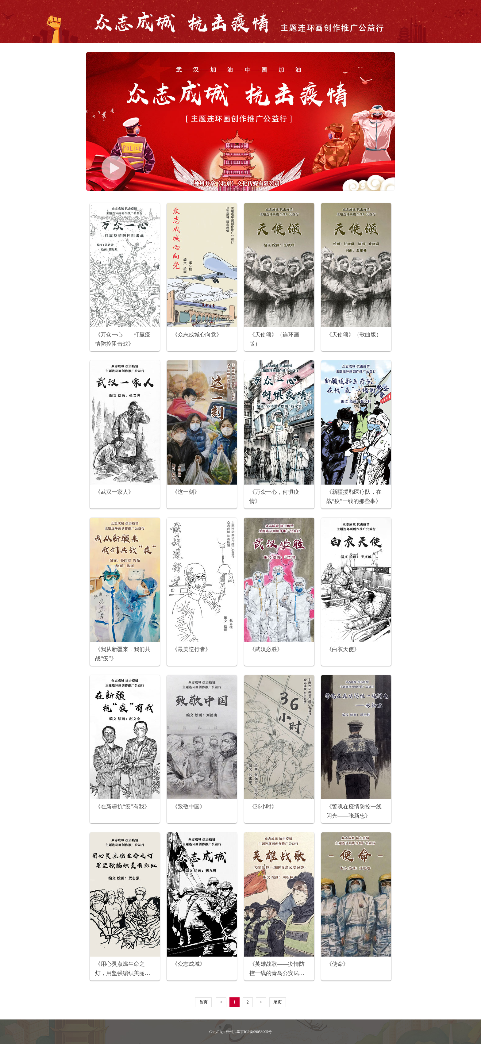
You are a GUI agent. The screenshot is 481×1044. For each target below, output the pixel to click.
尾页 (277, 1002)
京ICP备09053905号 (256, 1032)
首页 (203, 1002)
